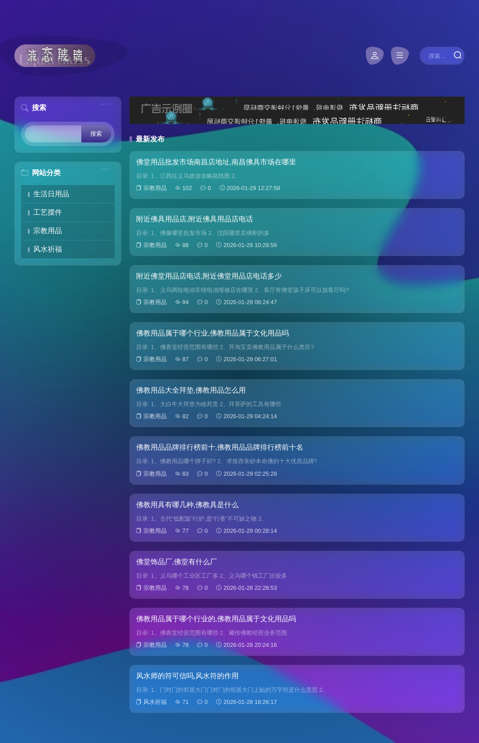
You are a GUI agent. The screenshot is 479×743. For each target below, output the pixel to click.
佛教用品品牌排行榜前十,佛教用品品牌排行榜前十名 (219, 447)
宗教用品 (47, 230)
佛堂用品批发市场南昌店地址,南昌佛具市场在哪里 (216, 162)
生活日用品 (51, 194)
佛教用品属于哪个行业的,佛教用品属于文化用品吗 (216, 619)
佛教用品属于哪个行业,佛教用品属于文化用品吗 (212, 333)
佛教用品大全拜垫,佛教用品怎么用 (191, 390)
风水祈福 (47, 249)
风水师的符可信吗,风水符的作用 (187, 676)
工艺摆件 (47, 212)
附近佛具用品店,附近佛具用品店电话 (194, 219)
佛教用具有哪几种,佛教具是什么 (187, 505)
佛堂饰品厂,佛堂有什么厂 (176, 562)
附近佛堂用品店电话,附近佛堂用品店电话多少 (209, 276)
